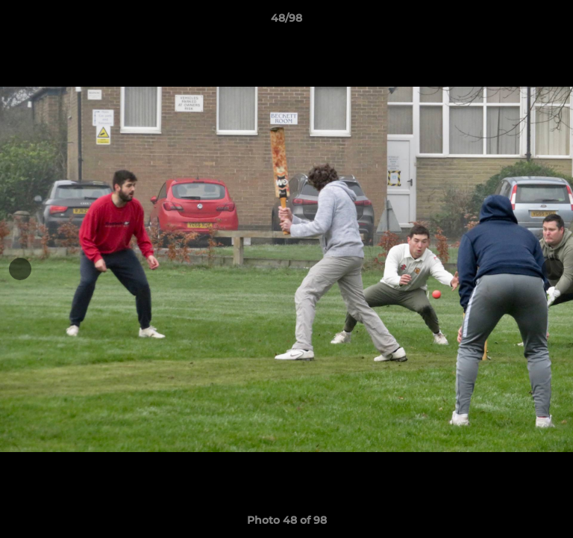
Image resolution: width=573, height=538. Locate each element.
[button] (555, 21)
